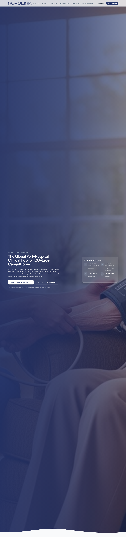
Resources (76, 3)
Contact (100, 3)
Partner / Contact (88, 3)
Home (34, 3)
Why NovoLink (65, 3)
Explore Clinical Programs (20, 282)
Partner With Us (112, 3)
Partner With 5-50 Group (47, 282)
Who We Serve (43, 3)
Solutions (54, 3)
